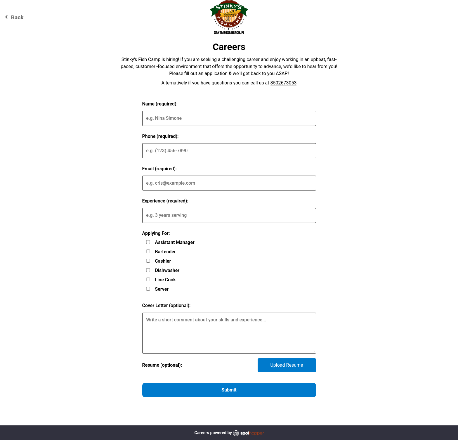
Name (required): (160, 104)
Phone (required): (160, 136)
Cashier (163, 261)
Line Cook (165, 280)
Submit (228, 390)
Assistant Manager (174, 242)
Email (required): (159, 169)
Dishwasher (167, 270)
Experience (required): (165, 201)
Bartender (165, 251)
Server (162, 289)
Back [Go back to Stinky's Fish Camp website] (13, 17)
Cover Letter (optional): (166, 305)
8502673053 (283, 83)
